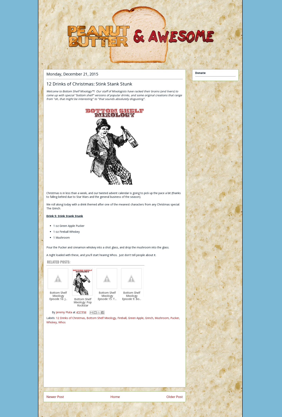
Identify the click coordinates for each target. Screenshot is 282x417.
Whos (62, 322)
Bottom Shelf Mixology (101, 318)
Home (115, 396)
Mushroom (162, 318)
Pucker (174, 318)
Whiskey (51, 322)
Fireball (122, 318)
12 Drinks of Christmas (70, 318)
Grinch (149, 318)
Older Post (174, 396)
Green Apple (136, 318)
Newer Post (55, 396)
